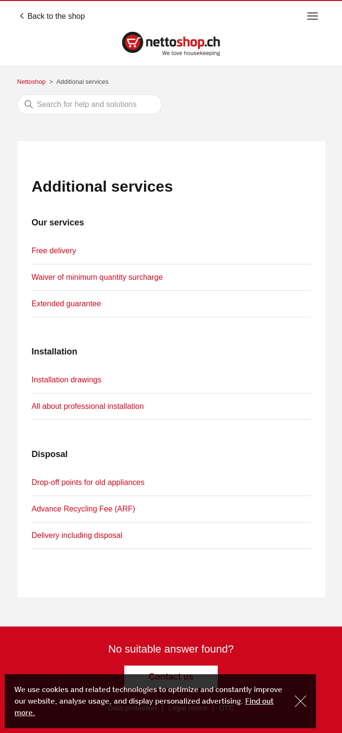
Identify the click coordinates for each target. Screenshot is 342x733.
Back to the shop (52, 16)
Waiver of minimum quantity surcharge (97, 277)
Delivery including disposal (77, 535)
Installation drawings (67, 380)
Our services (58, 222)
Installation (55, 351)
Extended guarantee (66, 304)
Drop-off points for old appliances (88, 482)
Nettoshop (31, 81)
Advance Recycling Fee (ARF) (83, 509)
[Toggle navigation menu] (312, 16)
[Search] (89, 104)
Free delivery (54, 251)
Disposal (50, 454)
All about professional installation (88, 406)
